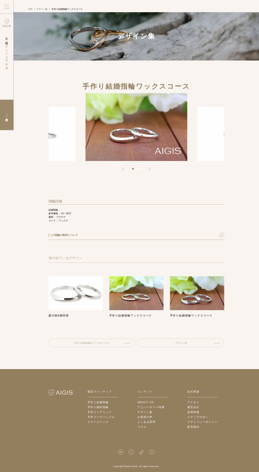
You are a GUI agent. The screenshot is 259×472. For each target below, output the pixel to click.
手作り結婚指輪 (98, 402)
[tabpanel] (136, 127)
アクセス (193, 402)
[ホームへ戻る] (61, 392)
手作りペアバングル (101, 417)
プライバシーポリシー (202, 421)
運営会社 (193, 407)
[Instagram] (131, 452)
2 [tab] (138, 170)
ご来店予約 (6, 115)
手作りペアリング (100, 412)
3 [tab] (141, 170)
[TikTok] (141, 452)
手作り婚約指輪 (98, 407)
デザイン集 (197, 343)
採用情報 (193, 412)
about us (145, 402)
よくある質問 (146, 421)
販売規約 (193, 426)
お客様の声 (145, 417)
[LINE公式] (121, 452)
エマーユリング (98, 421)
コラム (142, 426)
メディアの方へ (197, 417)
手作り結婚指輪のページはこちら (102, 343)
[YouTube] (152, 452)
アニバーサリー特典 (151, 407)
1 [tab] (134, 170)
